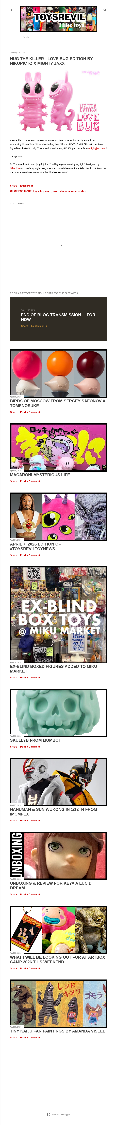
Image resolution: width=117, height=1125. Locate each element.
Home (25, 36)
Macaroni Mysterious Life (40, 475)
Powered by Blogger (58, 1115)
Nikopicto (15, 168)
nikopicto (64, 191)
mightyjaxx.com (97, 148)
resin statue (78, 191)
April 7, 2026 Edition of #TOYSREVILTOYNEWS (35, 546)
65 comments (39, 326)
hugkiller (38, 191)
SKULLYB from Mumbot (35, 740)
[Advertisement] (58, 1072)
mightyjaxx (51, 191)
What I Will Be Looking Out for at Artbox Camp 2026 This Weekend (57, 959)
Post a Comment (30, 412)
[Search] (105, 9)
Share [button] (13, 185)
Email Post (26, 185)
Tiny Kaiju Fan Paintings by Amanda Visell (57, 1031)
